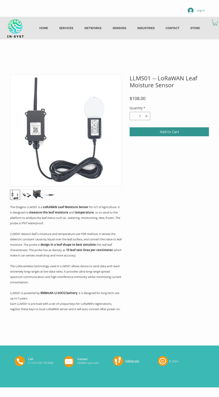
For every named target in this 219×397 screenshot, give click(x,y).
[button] (215, 22)
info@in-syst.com (88, 363)
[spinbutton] (140, 116)
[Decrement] (133, 116)
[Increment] (147, 116)
